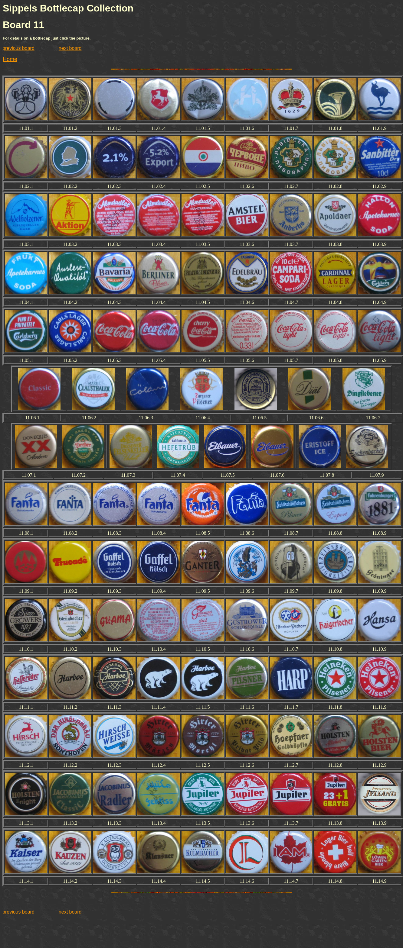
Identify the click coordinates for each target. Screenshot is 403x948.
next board (70, 48)
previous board (18, 48)
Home (10, 59)
